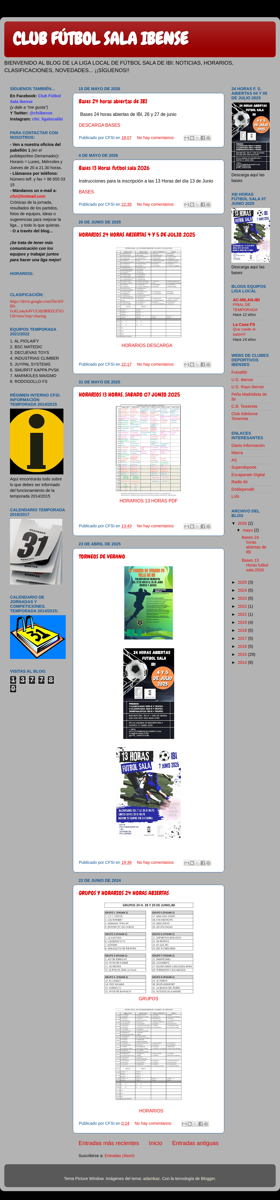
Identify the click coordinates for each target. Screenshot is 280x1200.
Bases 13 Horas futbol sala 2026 (114, 168)
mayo (248, 530)
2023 (243, 598)
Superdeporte (243, 467)
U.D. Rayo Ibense (247, 387)
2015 (243, 654)
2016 (243, 646)
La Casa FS (244, 324)
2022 (243, 606)
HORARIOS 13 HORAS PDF (148, 500)
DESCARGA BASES (99, 125)
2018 (243, 630)
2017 (243, 638)
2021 (243, 614)
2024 (243, 590)
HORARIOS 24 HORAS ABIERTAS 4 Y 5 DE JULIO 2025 (137, 234)
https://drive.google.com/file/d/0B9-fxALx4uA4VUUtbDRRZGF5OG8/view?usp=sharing (36, 308)
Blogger (208, 1178)
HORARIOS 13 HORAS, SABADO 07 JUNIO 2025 (129, 394)
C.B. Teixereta (244, 406)
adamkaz (151, 1178)
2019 (243, 622)
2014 (243, 662)
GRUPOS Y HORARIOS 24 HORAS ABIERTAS (124, 893)
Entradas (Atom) (120, 1155)
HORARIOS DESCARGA (147, 345)
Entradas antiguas (195, 1143)
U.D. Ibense (242, 379)
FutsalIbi (239, 372)
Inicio (155, 1143)
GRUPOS (149, 998)
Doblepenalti (242, 489)
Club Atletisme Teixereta (244, 416)
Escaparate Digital (248, 474)
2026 (243, 523)
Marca (237, 452)
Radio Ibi (239, 482)
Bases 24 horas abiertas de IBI (113, 101)
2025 (243, 582)
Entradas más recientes (109, 1143)
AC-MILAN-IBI (246, 300)
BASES (86, 191)
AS (234, 460)
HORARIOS (151, 1110)
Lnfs (235, 496)
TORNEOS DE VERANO (102, 556)
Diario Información (248, 445)
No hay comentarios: (156, 137)
